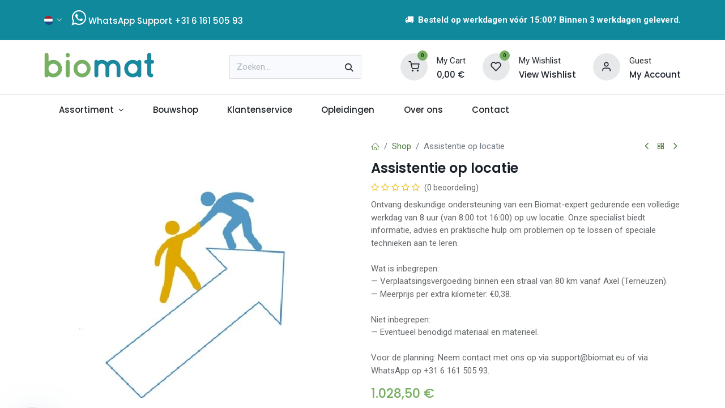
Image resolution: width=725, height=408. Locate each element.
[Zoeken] (349, 67)
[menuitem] (91, 110)
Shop (401, 146)
